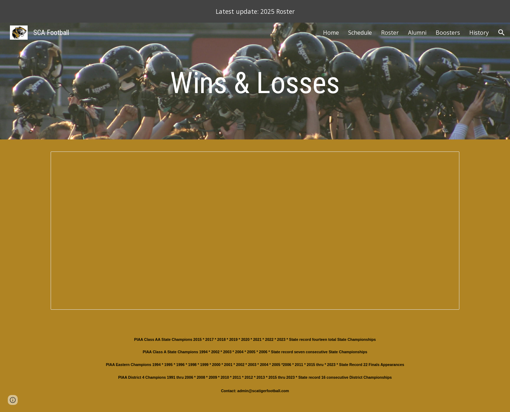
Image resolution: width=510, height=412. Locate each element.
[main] (255, 83)
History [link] (479, 32)
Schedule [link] (360, 32)
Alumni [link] (417, 32)
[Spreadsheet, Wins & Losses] (255, 230)
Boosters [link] (448, 32)
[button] (501, 32)
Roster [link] (390, 32)
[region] (255, 11)
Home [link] (331, 32)
